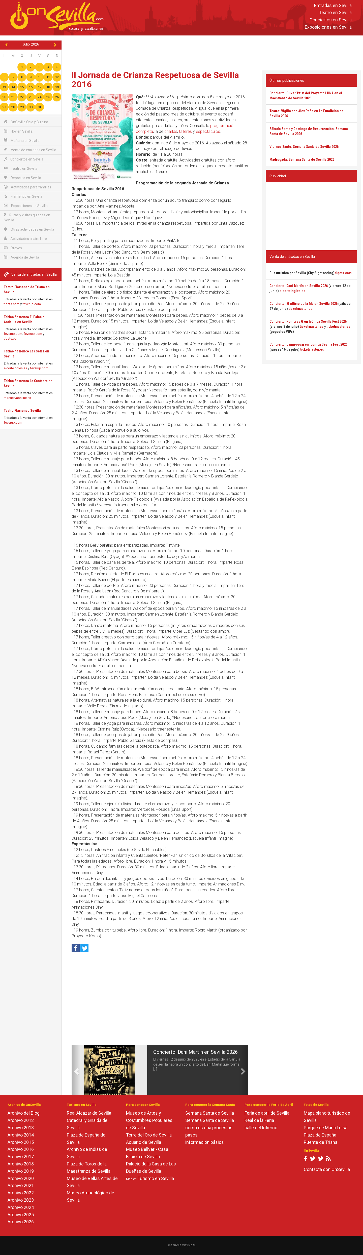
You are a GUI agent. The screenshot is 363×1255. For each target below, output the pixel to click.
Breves (13, 248)
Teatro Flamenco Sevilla (22, 411)
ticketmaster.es (300, 309)
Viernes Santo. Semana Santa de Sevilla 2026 (304, 147)
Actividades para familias (27, 187)
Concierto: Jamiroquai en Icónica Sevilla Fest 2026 (308, 344)
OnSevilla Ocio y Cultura (26, 122)
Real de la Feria (259, 1120)
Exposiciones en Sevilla (328, 27)
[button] (76, 1070)
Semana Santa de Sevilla (209, 1113)
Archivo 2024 (21, 1207)
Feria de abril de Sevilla (267, 1113)
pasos (191, 1135)
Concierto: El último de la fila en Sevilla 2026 (303, 304)
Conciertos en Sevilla (331, 20)
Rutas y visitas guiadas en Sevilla (27, 217)
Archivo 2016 (21, 1149)
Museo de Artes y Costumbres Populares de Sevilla (149, 1120)
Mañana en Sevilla (22, 140)
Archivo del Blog (24, 1113)
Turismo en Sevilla (155, 1178)
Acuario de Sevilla (143, 1142)
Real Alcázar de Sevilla (89, 1113)
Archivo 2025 (21, 1214)
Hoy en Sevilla (18, 131)
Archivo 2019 (21, 1171)
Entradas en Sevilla (333, 5)
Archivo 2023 (21, 1200)
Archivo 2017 (21, 1156)
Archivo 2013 (21, 1127)
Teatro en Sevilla (335, 12)
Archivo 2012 (21, 1120)
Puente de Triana (320, 1142)
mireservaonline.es (17, 398)
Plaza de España (320, 1135)
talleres (185, 131)
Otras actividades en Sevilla (29, 229)
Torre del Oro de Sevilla (149, 1135)
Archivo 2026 (21, 1221)
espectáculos (208, 131)
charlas (170, 131)
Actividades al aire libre (25, 238)
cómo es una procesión (208, 1127)
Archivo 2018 (21, 1163)
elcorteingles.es (15, 368)
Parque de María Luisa (325, 1127)
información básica (204, 1142)
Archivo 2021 (21, 1185)
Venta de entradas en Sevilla (30, 150)
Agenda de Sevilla (21, 257)
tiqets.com (11, 304)
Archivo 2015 (21, 1142)
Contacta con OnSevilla (327, 1169)
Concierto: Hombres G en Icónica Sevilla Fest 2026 (308, 321)
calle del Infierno (261, 1127)
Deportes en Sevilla (22, 178)
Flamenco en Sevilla (23, 196)
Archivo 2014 (21, 1135)
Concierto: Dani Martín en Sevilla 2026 (195, 1052)
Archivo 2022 (21, 1192)
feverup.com (31, 304)
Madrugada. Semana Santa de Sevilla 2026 (301, 159)
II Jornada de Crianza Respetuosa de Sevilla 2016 (155, 79)
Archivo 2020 (21, 1178)
